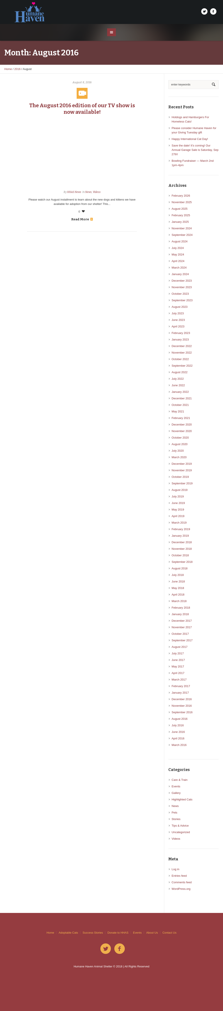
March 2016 (179, 745)
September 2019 (182, 483)
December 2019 (182, 463)
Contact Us (169, 932)
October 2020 (180, 437)
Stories (176, 819)
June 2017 (178, 660)
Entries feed (179, 875)
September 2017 (182, 640)
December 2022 (182, 346)
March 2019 (179, 522)
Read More (82, 219)
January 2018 (180, 614)
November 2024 (182, 228)
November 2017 (182, 627)
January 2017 (180, 692)
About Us (152, 932)
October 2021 (180, 405)
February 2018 (181, 607)
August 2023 (180, 306)
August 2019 (180, 490)
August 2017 (180, 646)
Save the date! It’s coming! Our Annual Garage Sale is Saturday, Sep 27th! (195, 150)
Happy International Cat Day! (190, 139)
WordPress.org (181, 888)
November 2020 (182, 431)
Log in (175, 869)
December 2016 (182, 699)
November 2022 (182, 352)
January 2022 (180, 391)
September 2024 (182, 235)
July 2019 (178, 496)
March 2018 (179, 601)
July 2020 (178, 450)
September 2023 (182, 300)
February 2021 (181, 418)
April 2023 (178, 326)
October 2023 (180, 293)
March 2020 (179, 457)
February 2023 (181, 333)
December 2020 (182, 424)
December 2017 (182, 620)
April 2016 (178, 738)
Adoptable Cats (68, 932)
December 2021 (182, 398)
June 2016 (178, 732)
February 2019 (181, 529)
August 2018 (180, 568)
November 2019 (182, 470)
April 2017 (178, 673)
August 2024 (180, 241)
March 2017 (179, 679)
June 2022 (178, 385)
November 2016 (182, 705)
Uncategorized (181, 832)
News (88, 192)
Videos (97, 192)
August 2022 (180, 372)
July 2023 (178, 313)
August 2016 (180, 718)
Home (8, 69)
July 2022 (178, 378)
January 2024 (180, 274)
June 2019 (178, 503)
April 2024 (178, 261)
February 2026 (181, 195)
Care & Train (180, 779)
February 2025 (181, 215)
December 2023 (182, 280)
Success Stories (93, 932)
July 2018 (178, 575)
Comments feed (182, 882)
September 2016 (182, 712)
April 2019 (178, 516)
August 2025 (180, 208)
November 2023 (182, 287)
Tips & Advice (180, 825)
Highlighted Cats (182, 799)
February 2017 (181, 686)
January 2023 (180, 339)
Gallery (176, 793)
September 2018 (182, 561)
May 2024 (178, 254)
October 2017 (180, 633)
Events (176, 786)
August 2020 (180, 444)
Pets (174, 812)
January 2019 (180, 535)
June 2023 (178, 320)
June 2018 (178, 581)
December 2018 (182, 542)
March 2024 (179, 267)
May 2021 (178, 411)
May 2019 (178, 509)
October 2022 (180, 359)
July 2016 (178, 725)
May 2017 (178, 666)
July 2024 (178, 248)
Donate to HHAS (118, 932)
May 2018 (178, 588)
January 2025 (180, 221)
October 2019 (180, 476)
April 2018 (178, 594)
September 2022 (182, 365)
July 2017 (178, 653)
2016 (17, 69)
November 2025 (182, 202)
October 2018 (180, 555)
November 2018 (182, 548)
